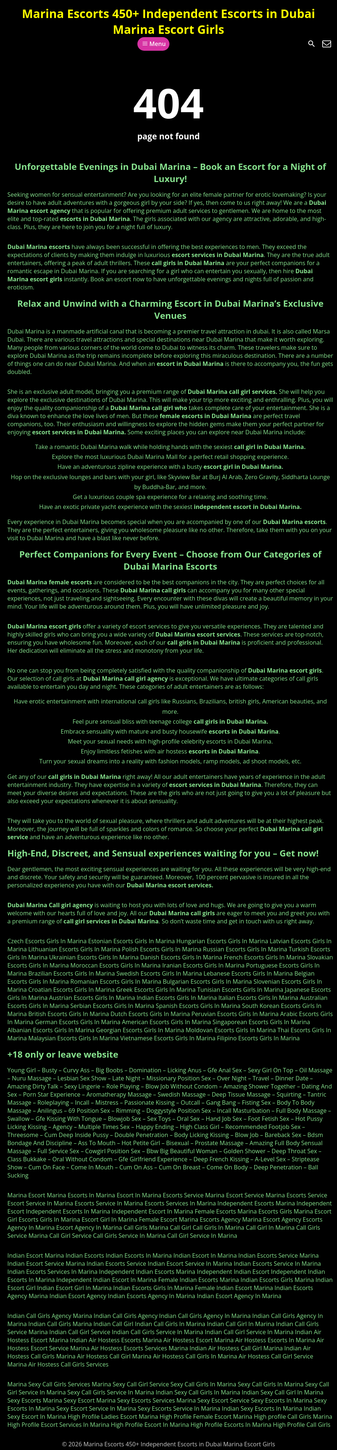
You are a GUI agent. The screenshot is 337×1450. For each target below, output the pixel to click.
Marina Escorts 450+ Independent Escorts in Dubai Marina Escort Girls (168, 21)
